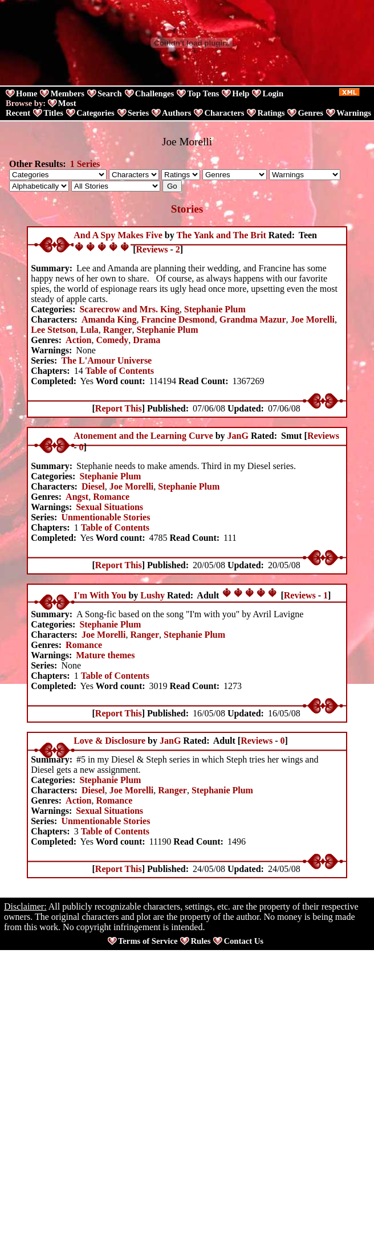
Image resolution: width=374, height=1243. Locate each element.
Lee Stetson (53, 330)
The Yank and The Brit (221, 235)
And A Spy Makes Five (118, 235)
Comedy (112, 340)
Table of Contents (120, 371)
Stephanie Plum (215, 309)
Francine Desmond (177, 319)
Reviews (152, 249)
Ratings (270, 112)
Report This (118, 408)
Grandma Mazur (252, 319)
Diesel (93, 486)
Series (138, 112)
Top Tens (203, 93)
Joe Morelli (313, 319)
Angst (77, 497)
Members (67, 93)
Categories (95, 112)
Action (78, 340)
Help (240, 93)
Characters (224, 112)
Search (109, 93)
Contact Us (243, 941)
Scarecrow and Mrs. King (129, 309)
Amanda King (109, 319)
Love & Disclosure (109, 740)
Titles (53, 112)
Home (26, 93)
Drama (146, 340)
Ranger (117, 330)
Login (272, 93)
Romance (111, 497)
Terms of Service (147, 941)
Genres (310, 112)
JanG (238, 436)
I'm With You (100, 595)
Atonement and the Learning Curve (143, 436)
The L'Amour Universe (106, 360)
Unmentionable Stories (105, 517)
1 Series (85, 164)
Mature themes (105, 655)
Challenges (154, 93)
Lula (89, 330)
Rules (200, 941)
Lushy (152, 595)
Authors (176, 112)
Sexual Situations (109, 507)
